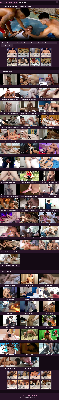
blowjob (41, 43)
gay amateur (11, 43)
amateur (5, 45)
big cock (34, 43)
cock (56, 43)
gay (4, 43)
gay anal (27, 43)
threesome (48, 43)
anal (11, 45)
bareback (19, 43)
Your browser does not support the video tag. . (29, 24)
